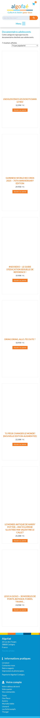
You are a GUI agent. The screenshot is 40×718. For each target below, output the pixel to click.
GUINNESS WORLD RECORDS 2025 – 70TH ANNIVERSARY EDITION (20, 181)
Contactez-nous (8, 665)
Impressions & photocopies (13, 671)
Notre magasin (8, 668)
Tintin (4, 695)
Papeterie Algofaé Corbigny (13, 674)
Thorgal (5, 712)
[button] (20, 23)
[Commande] (25, 45)
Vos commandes (8, 692)
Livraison (5, 663)
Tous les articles (8, 651)
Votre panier (7, 689)
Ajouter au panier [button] (20, 110)
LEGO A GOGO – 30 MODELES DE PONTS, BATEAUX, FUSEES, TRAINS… (20, 599)
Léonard (5, 706)
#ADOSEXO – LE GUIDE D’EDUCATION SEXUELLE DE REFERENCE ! (20, 269)
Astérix (5, 701)
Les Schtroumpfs (9, 709)
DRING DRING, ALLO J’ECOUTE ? (19, 339)
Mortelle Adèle (8, 703)
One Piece (6, 698)
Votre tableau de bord (11, 686)
